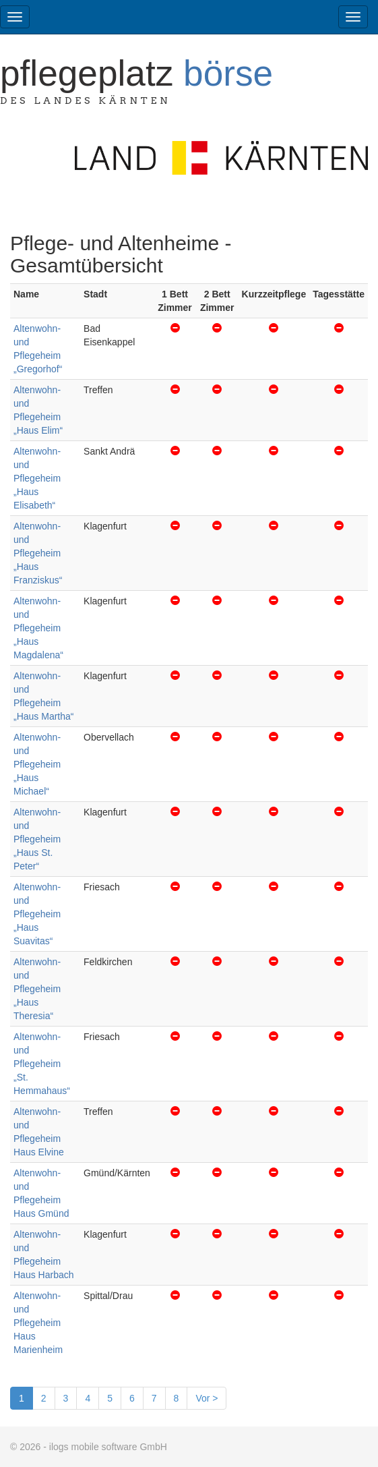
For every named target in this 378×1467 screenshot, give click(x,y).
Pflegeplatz (136, 73)
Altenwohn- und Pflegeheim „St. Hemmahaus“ (41, 1063)
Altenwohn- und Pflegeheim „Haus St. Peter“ (37, 839)
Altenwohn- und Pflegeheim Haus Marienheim (38, 1322)
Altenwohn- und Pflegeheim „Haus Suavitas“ (37, 914)
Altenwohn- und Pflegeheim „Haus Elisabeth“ (37, 478)
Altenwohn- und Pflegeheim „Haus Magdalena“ (38, 628)
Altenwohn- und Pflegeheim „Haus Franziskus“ (37, 553)
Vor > (206, 1398)
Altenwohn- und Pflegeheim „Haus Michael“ (37, 764)
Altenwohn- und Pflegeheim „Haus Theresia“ (37, 988)
